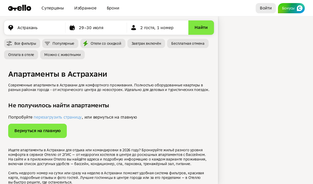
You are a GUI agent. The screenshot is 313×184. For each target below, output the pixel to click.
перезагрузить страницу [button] (58, 117)
